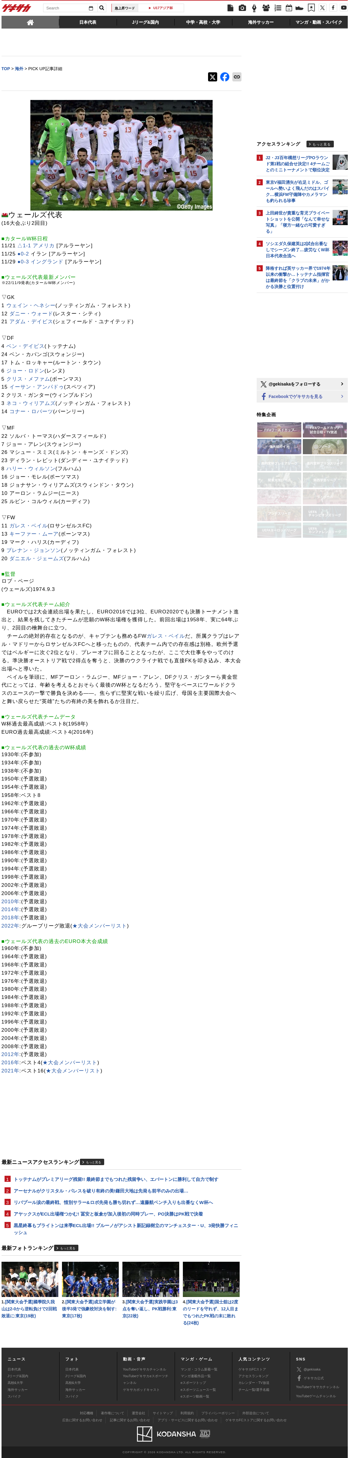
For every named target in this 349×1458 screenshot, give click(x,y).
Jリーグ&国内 (18, 1376)
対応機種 (86, 1413)
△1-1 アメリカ (36, 246)
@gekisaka (308, 1369)
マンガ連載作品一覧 (196, 1376)
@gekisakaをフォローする (290, 384)
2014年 (10, 909)
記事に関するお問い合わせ (130, 1420)
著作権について (112, 1413)
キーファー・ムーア (34, 534)
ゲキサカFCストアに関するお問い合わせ (256, 1420)
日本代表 (14, 1369)
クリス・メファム (28, 379)
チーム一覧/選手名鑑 (253, 1389)
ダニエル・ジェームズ (36, 558)
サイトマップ (163, 1413)
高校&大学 (15, 1382)
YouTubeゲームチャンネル (316, 1396)
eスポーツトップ (193, 1382)
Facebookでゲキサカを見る (291, 397)
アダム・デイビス (31, 321)
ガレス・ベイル (28, 526)
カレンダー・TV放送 (253, 1382)
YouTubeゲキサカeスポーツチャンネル (145, 1379)
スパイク (14, 1396)
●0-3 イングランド (40, 262)
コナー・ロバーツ (31, 411)
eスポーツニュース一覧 (198, 1389)
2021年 (10, 1071)
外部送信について (255, 1413)
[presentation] (30, 22)
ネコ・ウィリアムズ (31, 403)
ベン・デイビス (25, 346)
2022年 (10, 926)
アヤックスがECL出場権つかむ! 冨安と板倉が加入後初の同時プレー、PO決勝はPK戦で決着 (108, 1213)
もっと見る (93, 1162)
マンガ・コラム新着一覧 (199, 1369)
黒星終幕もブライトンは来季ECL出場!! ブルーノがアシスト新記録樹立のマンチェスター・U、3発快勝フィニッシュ (126, 1229)
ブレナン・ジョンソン (33, 550)
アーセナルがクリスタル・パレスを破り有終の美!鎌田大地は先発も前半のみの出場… (101, 1190)
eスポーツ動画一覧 (195, 1396)
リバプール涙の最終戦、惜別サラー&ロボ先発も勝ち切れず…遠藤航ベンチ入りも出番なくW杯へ (113, 1202)
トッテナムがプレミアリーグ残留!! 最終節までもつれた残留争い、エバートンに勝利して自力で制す (116, 1179)
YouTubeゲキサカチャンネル (144, 1369)
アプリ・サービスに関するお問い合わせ (188, 1420)
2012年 (10, 1054)
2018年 (10, 918)
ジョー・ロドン (25, 371)
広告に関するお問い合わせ (82, 1420)
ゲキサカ (17, 10)
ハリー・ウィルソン (31, 469)
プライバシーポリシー (218, 1413)
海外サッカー (18, 1389)
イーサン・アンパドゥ (36, 387)
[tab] (30, 22)
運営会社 (138, 1413)
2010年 (10, 901)
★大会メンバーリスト (99, 926)
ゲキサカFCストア (252, 1369)
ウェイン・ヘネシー (31, 305)
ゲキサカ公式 (310, 1378)
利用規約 (187, 1413)
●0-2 (23, 254)
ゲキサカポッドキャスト (141, 1389)
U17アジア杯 (163, 8)
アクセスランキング (253, 1376)
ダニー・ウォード (31, 314)
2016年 (10, 1062)
